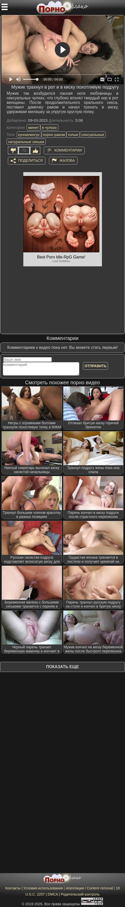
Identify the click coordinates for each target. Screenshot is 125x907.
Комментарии (68, 150)
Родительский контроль (80, 894)
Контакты (13, 888)
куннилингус (29, 134)
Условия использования (43, 888)
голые (73, 134)
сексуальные (92, 134)
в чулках (49, 127)
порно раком (54, 134)
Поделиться (30, 160)
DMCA (53, 894)
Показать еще (62, 667)
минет (33, 127)
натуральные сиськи (26, 142)
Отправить (95, 366)
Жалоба (67, 160)
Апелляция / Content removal (89, 888)
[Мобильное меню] (5, 7)
